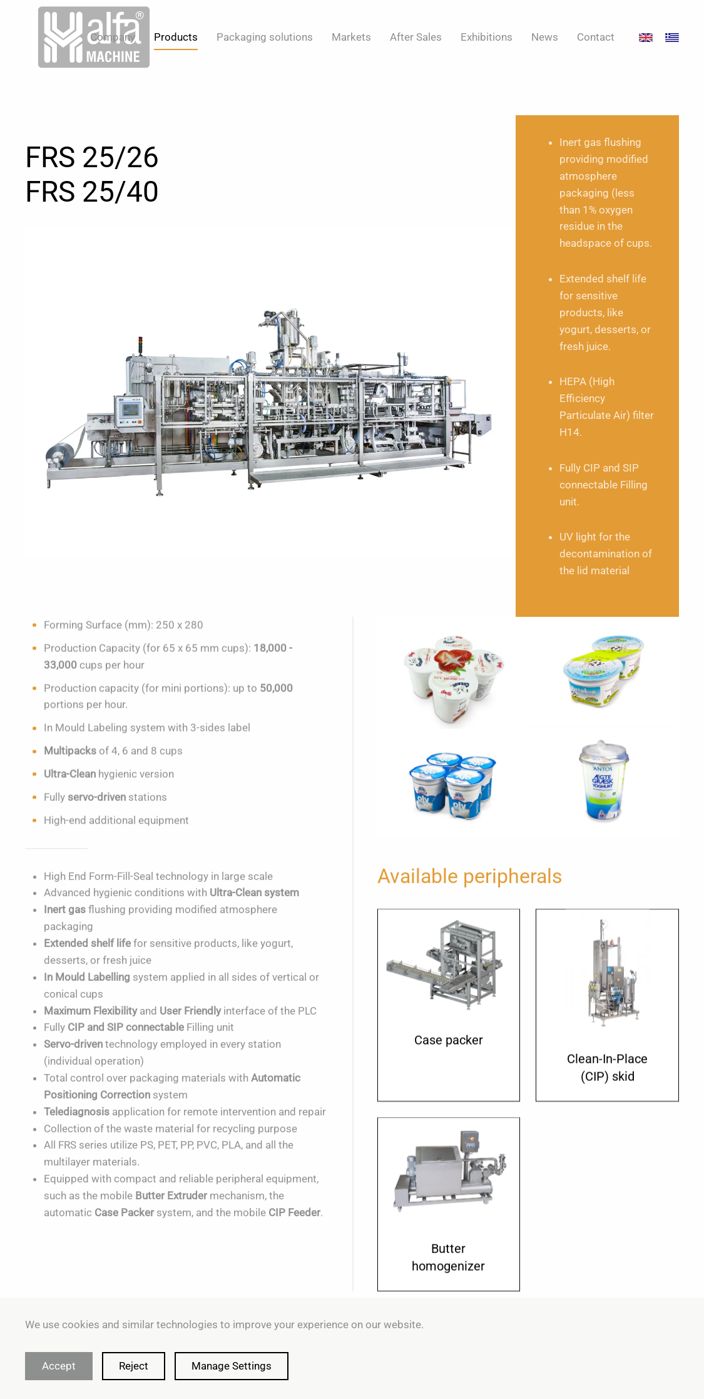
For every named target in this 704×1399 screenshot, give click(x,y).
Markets (351, 37)
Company (112, 37)
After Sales (416, 37)
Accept (59, 1366)
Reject (133, 1366)
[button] (452, 677)
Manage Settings (231, 1366)
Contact (596, 37)
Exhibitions (487, 37)
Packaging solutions (265, 37)
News (544, 37)
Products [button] (176, 37)
